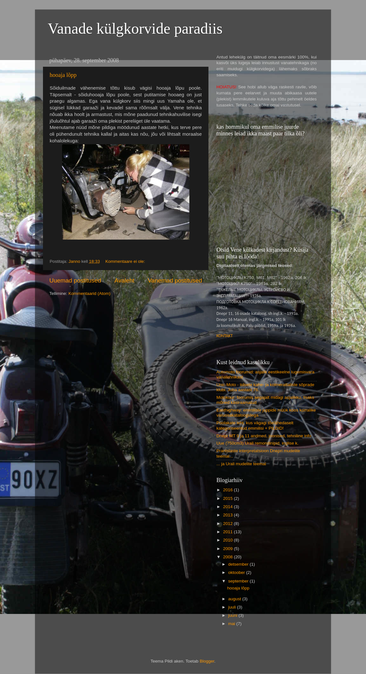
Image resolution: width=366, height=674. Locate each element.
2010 (228, 540)
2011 (228, 531)
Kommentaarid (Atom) (89, 293)
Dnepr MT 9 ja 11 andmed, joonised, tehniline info (263, 435)
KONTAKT (224, 335)
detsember (239, 564)
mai (232, 623)
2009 (228, 548)
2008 (228, 557)
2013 (228, 515)
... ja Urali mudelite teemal (241, 463)
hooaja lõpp (63, 75)
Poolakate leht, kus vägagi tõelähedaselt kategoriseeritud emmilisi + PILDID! (254, 425)
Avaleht (125, 280)
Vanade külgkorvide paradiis (135, 28)
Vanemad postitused (175, 280)
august (235, 598)
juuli (232, 607)
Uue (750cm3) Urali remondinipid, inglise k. (257, 443)
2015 (228, 498)
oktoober (237, 572)
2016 (228, 489)
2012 (228, 523)
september (239, 581)
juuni (233, 615)
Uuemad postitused (75, 280)
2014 (228, 506)
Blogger (207, 661)
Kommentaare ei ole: (125, 261)
